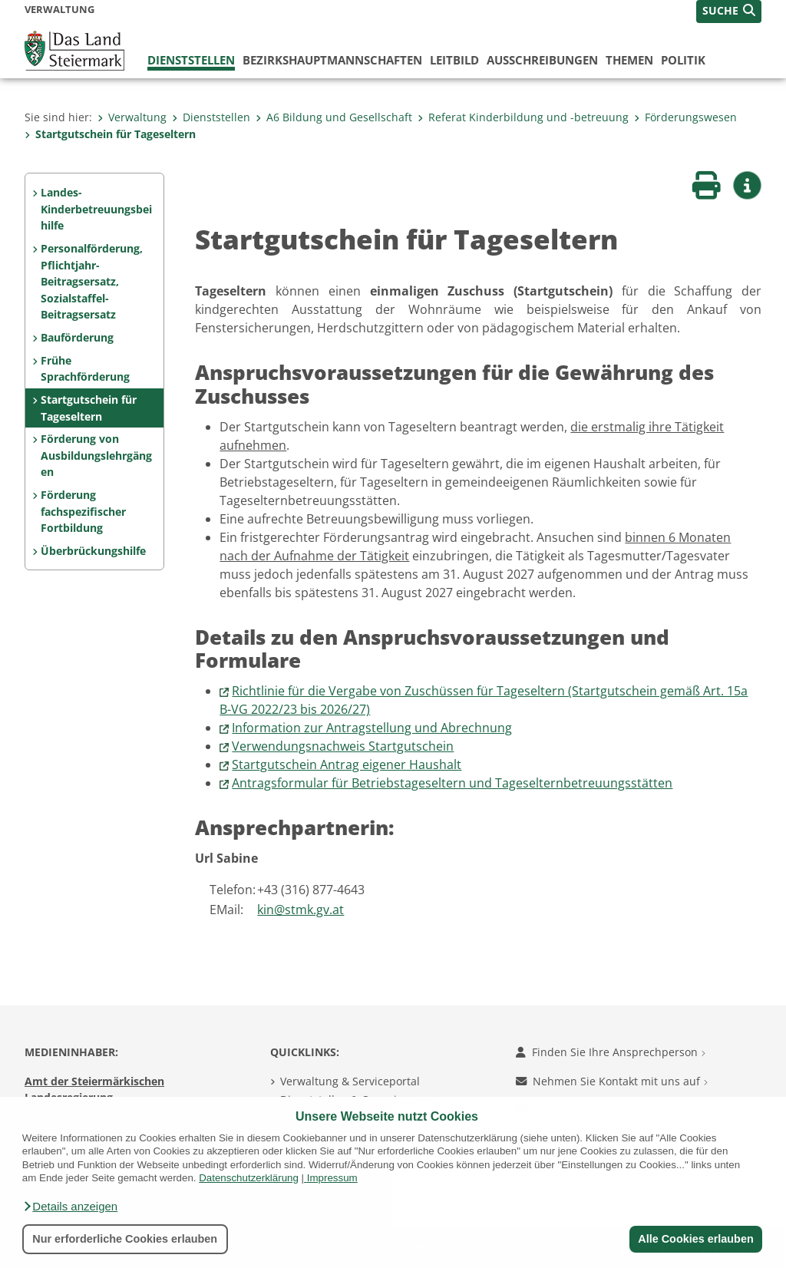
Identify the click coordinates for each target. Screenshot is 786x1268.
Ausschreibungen (542, 60)
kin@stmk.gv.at (300, 909)
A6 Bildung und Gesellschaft (334, 117)
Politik (683, 60)
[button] (69, 1206)
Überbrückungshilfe (93, 550)
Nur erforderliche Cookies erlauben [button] (124, 1239)
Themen (629, 60)
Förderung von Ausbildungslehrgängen (96, 455)
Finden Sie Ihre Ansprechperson (610, 1052)
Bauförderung (77, 337)
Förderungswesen (685, 117)
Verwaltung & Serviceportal (350, 1081)
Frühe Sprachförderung (85, 369)
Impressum (332, 1178)
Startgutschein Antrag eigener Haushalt (346, 764)
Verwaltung (132, 117)
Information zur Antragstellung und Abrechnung (372, 727)
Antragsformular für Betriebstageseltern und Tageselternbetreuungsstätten (452, 782)
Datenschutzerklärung (249, 1178)
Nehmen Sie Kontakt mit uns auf (612, 1081)
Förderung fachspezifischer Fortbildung (83, 511)
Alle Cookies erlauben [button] (695, 1239)
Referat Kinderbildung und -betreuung (523, 117)
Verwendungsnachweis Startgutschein (343, 746)
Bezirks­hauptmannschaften (332, 60)
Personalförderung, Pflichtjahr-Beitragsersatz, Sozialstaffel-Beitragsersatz (92, 281)
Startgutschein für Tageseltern (110, 134)
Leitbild (454, 60)
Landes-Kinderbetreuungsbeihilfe (96, 209)
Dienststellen (191, 60)
